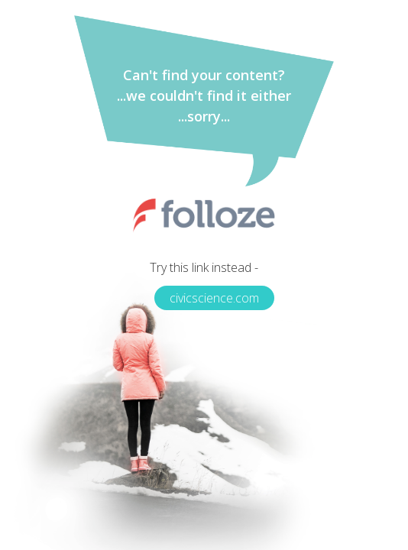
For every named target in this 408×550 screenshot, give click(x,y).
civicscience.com (214, 298)
